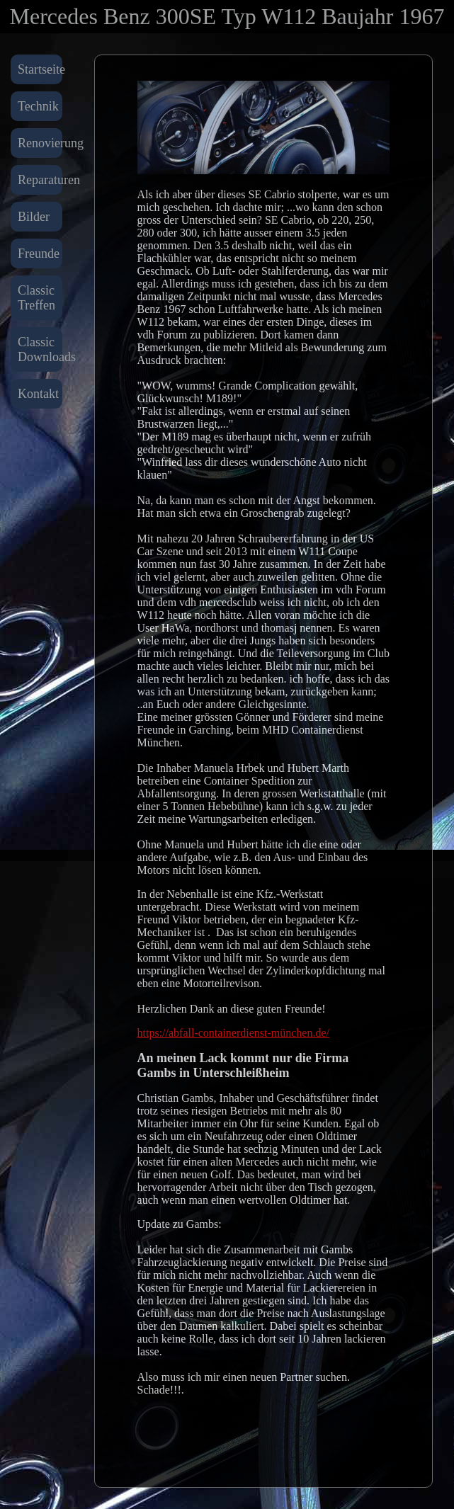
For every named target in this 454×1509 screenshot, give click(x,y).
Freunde (38, 253)
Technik (38, 106)
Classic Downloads (40, 349)
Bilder (34, 217)
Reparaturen (40, 180)
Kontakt (38, 394)
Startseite (40, 69)
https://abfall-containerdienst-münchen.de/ (233, 1033)
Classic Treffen (36, 297)
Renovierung (40, 143)
